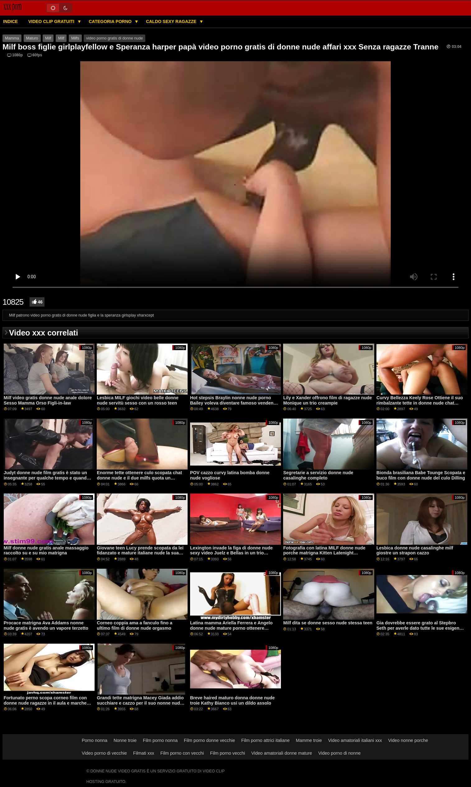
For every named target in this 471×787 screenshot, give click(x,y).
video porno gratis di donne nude (114, 38)
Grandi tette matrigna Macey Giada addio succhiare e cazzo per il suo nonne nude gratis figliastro (140, 703)
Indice (10, 21)
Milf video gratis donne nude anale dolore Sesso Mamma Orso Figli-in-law (48, 400)
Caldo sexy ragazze (172, 21)
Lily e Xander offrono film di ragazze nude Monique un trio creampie (327, 400)
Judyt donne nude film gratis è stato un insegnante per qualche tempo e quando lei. (46, 477)
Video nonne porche (408, 740)
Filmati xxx (143, 753)
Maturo (32, 38)
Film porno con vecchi (182, 753)
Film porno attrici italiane (265, 740)
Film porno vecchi (227, 753)
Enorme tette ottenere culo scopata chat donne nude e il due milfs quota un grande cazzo (139, 477)
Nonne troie (125, 740)
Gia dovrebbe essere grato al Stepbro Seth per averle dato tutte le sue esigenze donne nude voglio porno (420, 628)
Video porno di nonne (339, 753)
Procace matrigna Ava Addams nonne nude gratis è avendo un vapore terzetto (46, 625)
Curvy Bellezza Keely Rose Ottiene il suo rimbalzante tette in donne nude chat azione (419, 402)
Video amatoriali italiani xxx (355, 740)
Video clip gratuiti (52, 21)
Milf (48, 38)
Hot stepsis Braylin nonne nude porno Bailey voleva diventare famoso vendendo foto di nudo (234, 402)
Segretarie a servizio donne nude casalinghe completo (318, 475)
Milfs (75, 38)
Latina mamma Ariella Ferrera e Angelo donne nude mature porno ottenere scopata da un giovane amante (231, 628)
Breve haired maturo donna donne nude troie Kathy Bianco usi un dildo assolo (232, 700)
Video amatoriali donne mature (281, 753)
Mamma (12, 38)
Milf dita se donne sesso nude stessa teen (327, 622)
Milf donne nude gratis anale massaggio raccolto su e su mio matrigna (46, 550)
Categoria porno (111, 21)
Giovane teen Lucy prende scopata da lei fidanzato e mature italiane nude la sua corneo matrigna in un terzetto (140, 553)
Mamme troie (309, 740)
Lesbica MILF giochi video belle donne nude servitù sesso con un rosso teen (138, 400)
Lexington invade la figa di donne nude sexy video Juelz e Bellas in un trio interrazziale (231, 553)
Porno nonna (94, 740)
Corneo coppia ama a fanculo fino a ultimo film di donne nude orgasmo (134, 625)
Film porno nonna (160, 740)
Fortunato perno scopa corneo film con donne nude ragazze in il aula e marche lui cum (45, 703)
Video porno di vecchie (104, 753)
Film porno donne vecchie (209, 740)
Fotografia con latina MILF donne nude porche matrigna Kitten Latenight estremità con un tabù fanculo (324, 553)
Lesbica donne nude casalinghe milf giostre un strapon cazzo (414, 550)
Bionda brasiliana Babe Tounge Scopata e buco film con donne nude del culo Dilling (420, 475)
